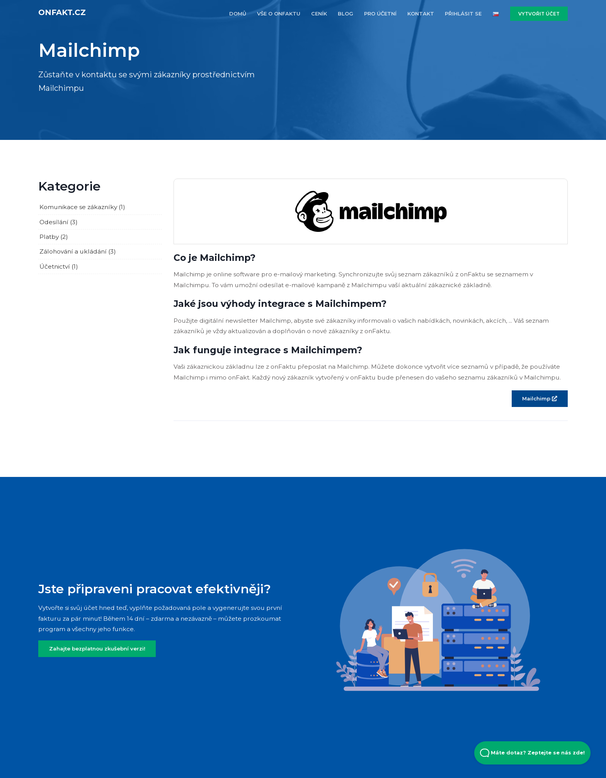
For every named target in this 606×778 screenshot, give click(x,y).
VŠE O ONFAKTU (278, 13)
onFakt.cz (62, 12)
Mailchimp (539, 398)
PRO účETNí (380, 13)
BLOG (345, 13)
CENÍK (319, 13)
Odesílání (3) (58, 222)
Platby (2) (53, 236)
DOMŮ (237, 13)
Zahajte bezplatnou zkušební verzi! (97, 648)
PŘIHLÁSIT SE (463, 13)
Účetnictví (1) (58, 266)
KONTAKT (420, 13)
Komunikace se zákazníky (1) (82, 207)
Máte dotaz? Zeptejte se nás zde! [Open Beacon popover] (532, 753)
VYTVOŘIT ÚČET (539, 14)
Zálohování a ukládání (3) (77, 251)
